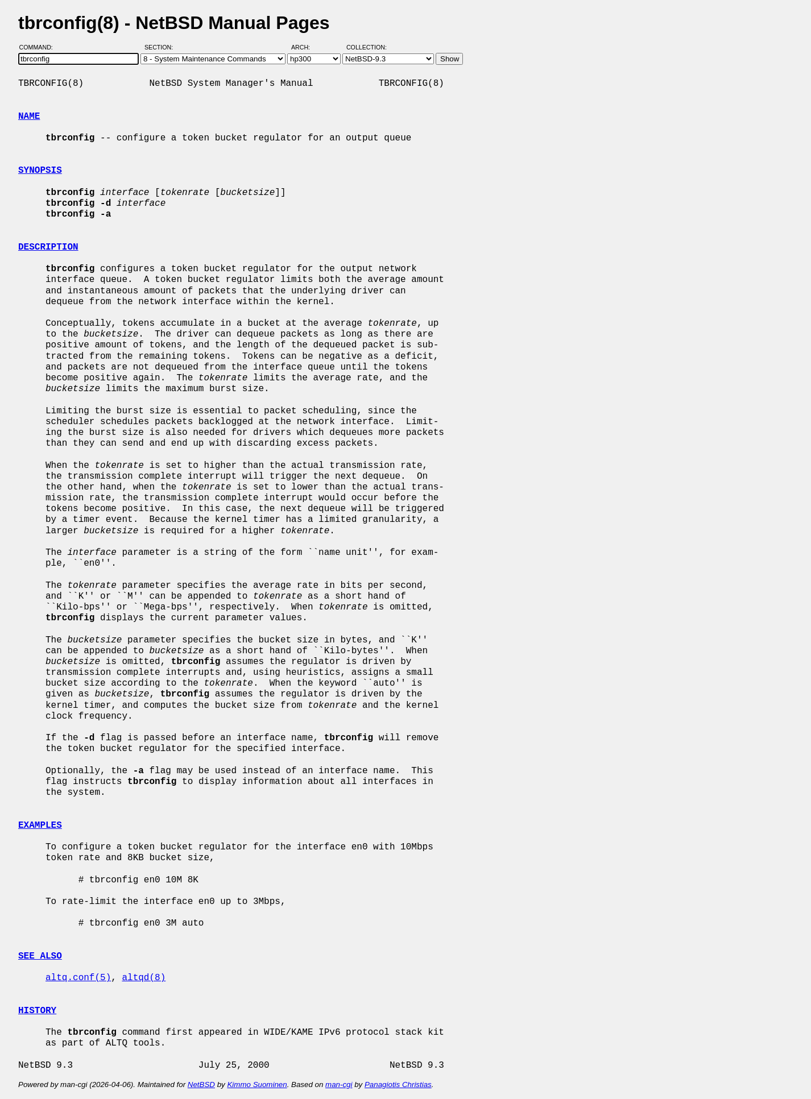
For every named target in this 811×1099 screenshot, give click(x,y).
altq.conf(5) (78, 978)
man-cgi (338, 1084)
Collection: (366, 47)
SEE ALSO (40, 956)
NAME (29, 116)
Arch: (305, 47)
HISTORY (37, 1011)
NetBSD (201, 1084)
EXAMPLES (40, 825)
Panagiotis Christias (398, 1084)
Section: (161, 47)
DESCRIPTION (48, 247)
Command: (39, 47)
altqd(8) (143, 978)
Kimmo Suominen (257, 1084)
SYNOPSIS (40, 170)
